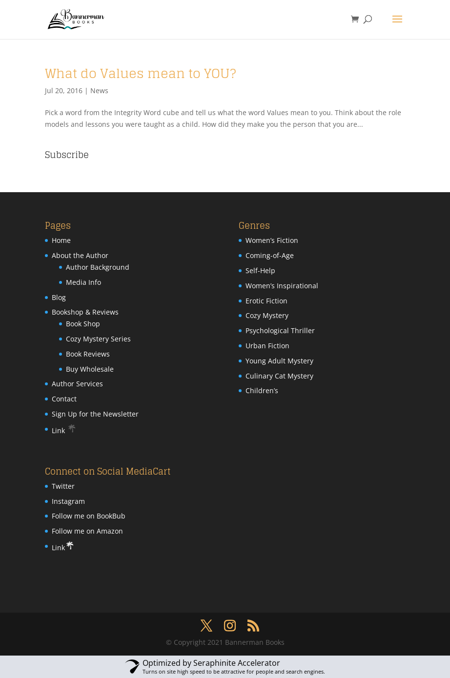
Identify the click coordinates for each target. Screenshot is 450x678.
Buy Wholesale (90, 369)
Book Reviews (88, 354)
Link (64, 430)
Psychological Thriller (280, 330)
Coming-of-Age (269, 255)
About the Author (80, 255)
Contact (64, 398)
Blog (59, 297)
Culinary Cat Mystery (279, 375)
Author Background (97, 267)
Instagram (68, 501)
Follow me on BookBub (88, 515)
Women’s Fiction (271, 240)
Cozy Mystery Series (98, 338)
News (99, 90)
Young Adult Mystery (279, 360)
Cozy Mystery (266, 315)
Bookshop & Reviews (85, 312)
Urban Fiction (267, 345)
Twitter (63, 486)
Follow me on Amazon (87, 531)
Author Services (77, 383)
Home (61, 240)
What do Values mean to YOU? (140, 73)
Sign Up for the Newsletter (95, 414)
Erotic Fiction (266, 300)
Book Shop (83, 323)
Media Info (83, 282)
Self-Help (260, 270)
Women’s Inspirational (281, 285)
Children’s (261, 390)
